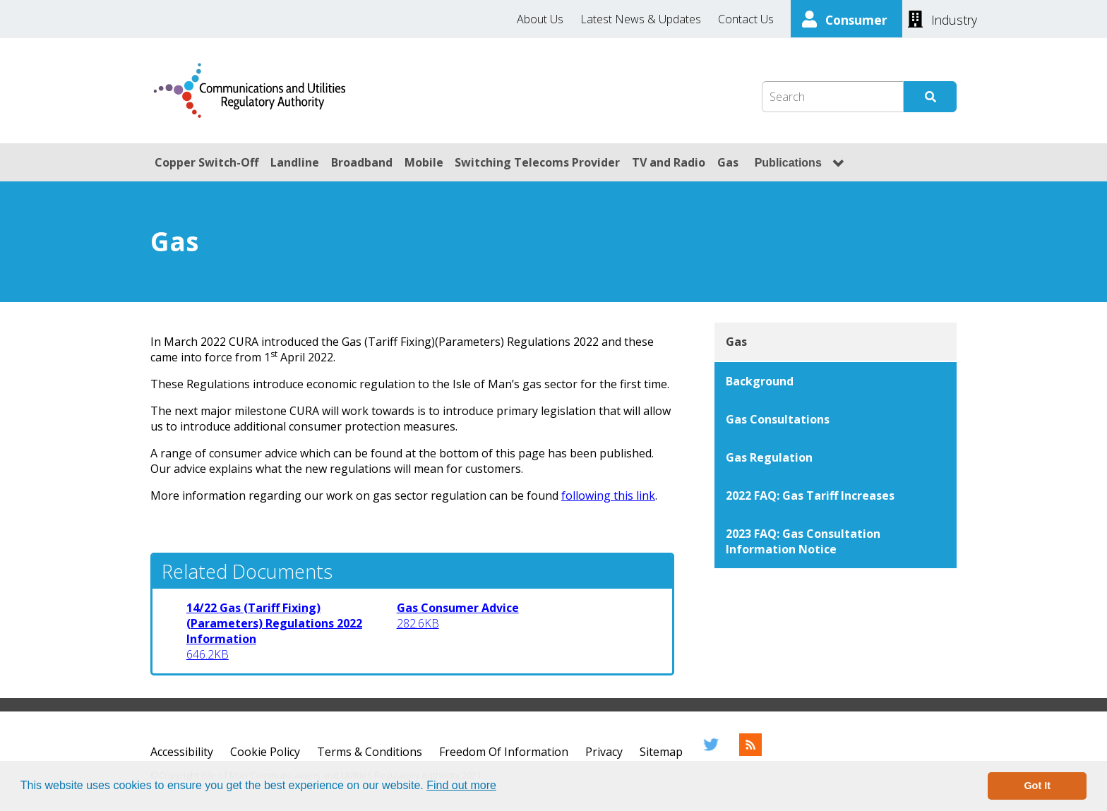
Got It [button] (1037, 785)
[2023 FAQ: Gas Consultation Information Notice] (835, 541)
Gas (727, 162)
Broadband (362, 162)
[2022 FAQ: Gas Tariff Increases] (835, 495)
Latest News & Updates (640, 19)
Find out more (461, 785)
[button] (501, 787)
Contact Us (746, 19)
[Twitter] (711, 751)
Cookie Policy (265, 751)
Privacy (604, 751)
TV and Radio (668, 162)
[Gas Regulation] (835, 457)
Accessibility (181, 751)
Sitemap (661, 751)
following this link (608, 495)
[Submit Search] (930, 96)
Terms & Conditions (369, 751)
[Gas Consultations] (835, 419)
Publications (788, 163)
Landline (294, 162)
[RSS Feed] (750, 751)
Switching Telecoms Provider (537, 162)
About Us (540, 19)
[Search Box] (833, 96)
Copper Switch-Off (206, 162)
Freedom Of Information (503, 751)
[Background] (835, 381)
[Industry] (942, 18)
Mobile (424, 162)
